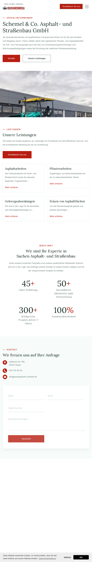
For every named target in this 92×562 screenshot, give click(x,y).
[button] (86, 6)
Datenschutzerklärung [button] (47, 558)
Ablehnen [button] (67, 557)
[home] (14, 6)
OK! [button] (81, 557)
